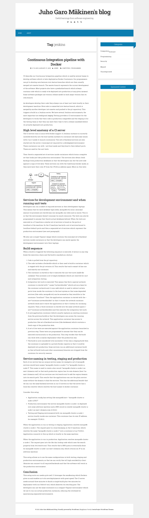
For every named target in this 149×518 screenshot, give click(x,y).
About (29, 33)
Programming (76, 68)
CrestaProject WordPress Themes (102, 509)
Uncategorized (106, 72)
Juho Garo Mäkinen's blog (74, 12)
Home (20, 33)
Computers (66, 68)
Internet (112, 52)
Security (103, 61)
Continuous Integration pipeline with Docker (56, 61)
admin (56, 68)
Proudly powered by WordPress (68, 509)
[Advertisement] (115, 122)
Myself (103, 67)
